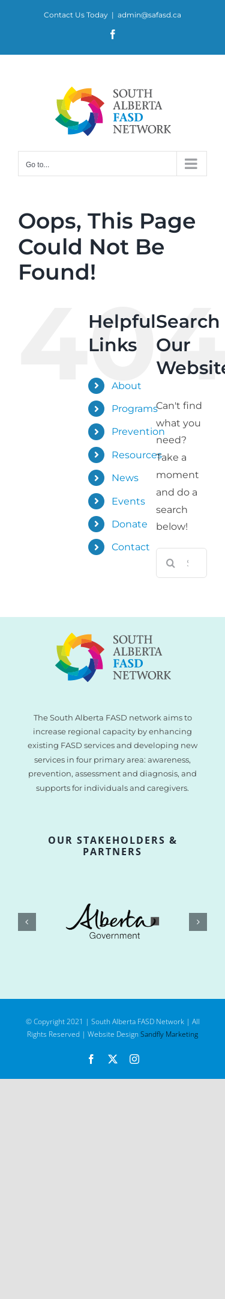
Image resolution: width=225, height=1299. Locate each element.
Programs (135, 408)
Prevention (138, 431)
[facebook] (91, 1059)
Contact (131, 547)
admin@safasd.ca (149, 14)
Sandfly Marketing (169, 1034)
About (127, 386)
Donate (130, 524)
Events (128, 501)
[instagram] (134, 1059)
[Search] (171, 563)
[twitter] (113, 1059)
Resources (137, 455)
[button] (27, 922)
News (125, 478)
